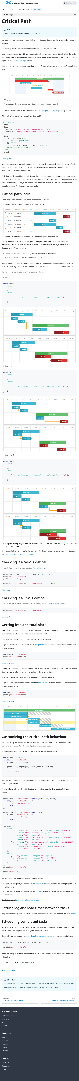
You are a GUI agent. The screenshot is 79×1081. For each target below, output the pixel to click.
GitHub (4, 1037)
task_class (39, 884)
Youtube (5, 1041)
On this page (8, 14)
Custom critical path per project (27, 900)
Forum (4, 1025)
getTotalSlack (43, 683)
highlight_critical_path (49, 110)
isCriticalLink (53, 604)
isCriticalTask (37, 568)
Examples (5, 1019)
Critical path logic (19, 61)
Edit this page (8, 970)
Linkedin (5, 1051)
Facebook (5, 1044)
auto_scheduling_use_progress (37, 936)
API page (30, 962)
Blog (3, 1022)
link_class (38, 891)
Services (51, 987)
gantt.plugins (46, 104)
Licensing (5, 1069)
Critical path (6, 159)
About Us (5, 1063)
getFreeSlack (43, 644)
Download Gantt (8, 1015)
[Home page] (4, 9)
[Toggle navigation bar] (3, 3)
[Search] (70, 3)
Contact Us (6, 1066)
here (74, 914)
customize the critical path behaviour (19, 554)
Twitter (4, 1047)
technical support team (59, 983)
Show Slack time (8, 663)
